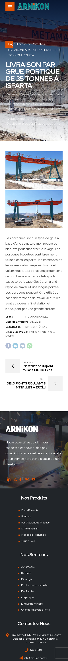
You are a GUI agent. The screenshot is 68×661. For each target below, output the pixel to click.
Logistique (27, 597)
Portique (26, 516)
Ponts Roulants (29, 510)
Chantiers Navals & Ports (35, 609)
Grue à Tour (28, 541)
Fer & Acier (27, 591)
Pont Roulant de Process (35, 522)
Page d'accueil (18, 44)
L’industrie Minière (32, 603)
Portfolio (37, 44)
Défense (26, 573)
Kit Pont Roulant (30, 528)
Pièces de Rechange (33, 534)
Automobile (28, 567)
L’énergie (26, 579)
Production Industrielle (34, 585)
